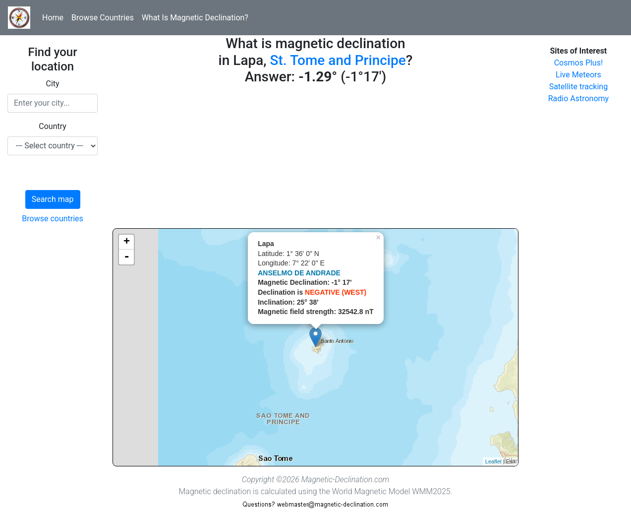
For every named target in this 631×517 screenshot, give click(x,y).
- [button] (126, 257)
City (52, 83)
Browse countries (52, 218)
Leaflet (493, 461)
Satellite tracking (578, 86)
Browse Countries (102, 17)
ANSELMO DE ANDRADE (299, 273)
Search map (53, 199)
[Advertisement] (315, 158)
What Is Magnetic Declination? (195, 17)
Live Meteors (578, 74)
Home (52, 17)
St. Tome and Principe (338, 60)
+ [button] (126, 242)
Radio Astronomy (578, 98)
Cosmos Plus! (578, 62)
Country (52, 126)
